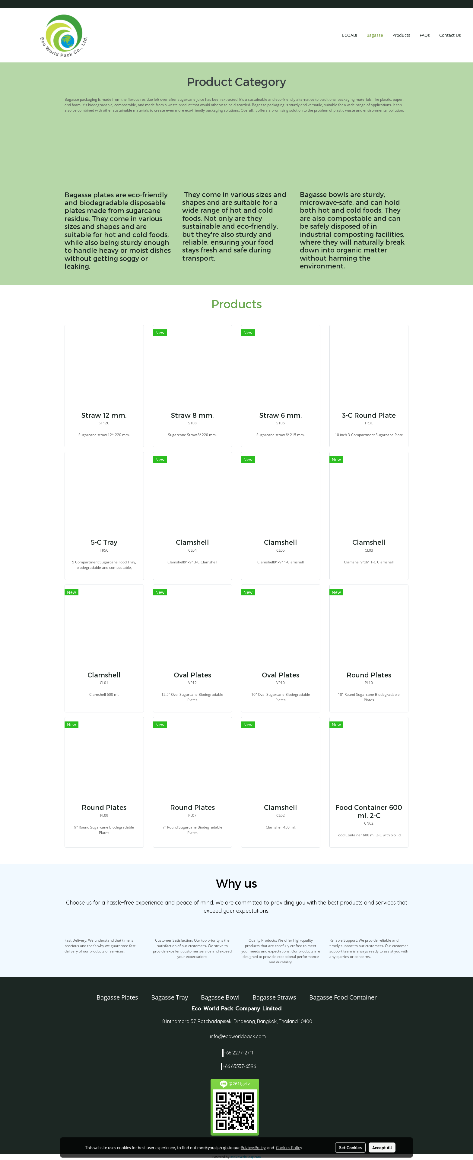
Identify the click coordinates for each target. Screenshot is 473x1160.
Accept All (382, 1147)
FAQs (425, 35)
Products (401, 35)
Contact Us (450, 35)
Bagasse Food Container (343, 997)
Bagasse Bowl (220, 997)
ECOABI (349, 35)
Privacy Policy (253, 1147)
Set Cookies (350, 1147)
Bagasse (375, 35)
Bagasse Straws (274, 997)
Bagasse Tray (169, 997)
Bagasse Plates (117, 997)
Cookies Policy (289, 1147)
